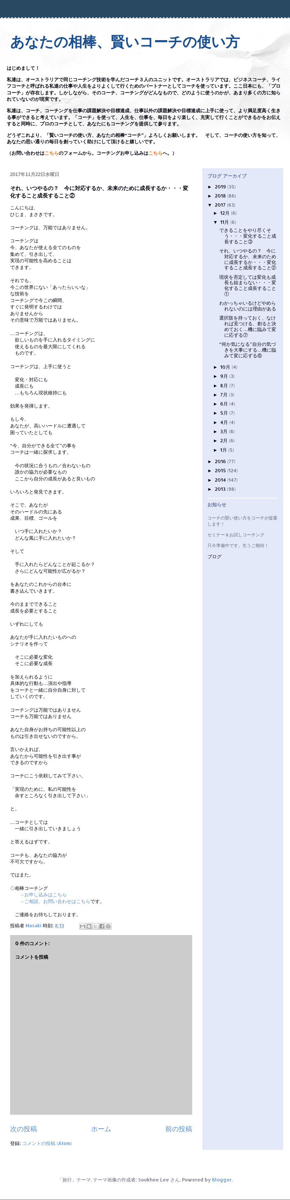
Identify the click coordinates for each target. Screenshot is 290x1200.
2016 (221, 461)
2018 (221, 196)
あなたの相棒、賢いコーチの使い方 (125, 42)
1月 (224, 450)
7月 (224, 394)
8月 (224, 385)
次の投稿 (23, 1128)
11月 (225, 222)
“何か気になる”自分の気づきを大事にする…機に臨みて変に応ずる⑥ (247, 349)
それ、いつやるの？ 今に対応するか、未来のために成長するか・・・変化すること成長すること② (247, 259)
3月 (224, 431)
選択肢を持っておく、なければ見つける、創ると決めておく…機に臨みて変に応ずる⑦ (247, 326)
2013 (221, 489)
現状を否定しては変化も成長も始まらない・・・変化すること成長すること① (247, 285)
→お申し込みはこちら (43, 894)
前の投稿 (178, 1128)
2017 (221, 205)
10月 (226, 367)
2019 (221, 186)
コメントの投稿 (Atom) (47, 1143)
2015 (221, 470)
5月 (224, 413)
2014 (221, 480)
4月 (224, 422)
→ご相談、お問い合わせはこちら (55, 901)
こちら (52, 153)
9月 (224, 376)
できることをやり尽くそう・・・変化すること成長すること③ (247, 235)
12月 (225, 213)
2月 (224, 440)
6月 (224, 404)
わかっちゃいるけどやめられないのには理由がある (247, 305)
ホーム (101, 1128)
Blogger (222, 1179)
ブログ (214, 556)
